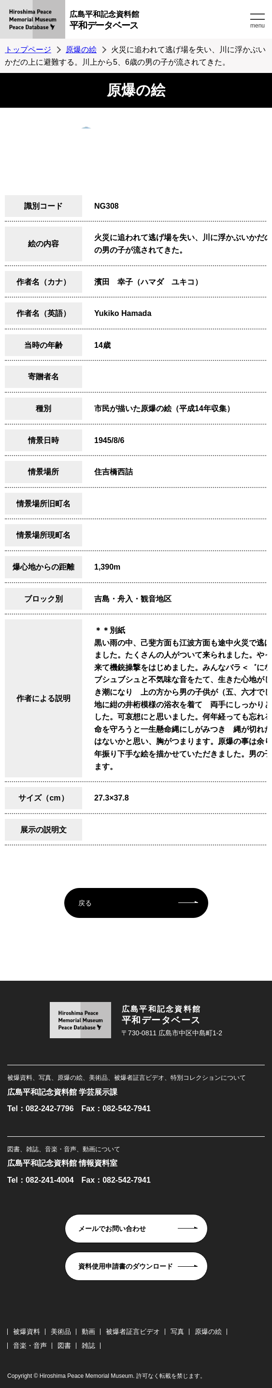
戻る (85, 903)
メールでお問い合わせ (112, 1228)
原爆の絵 (81, 49)
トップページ (28, 49)
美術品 (61, 1331)
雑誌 (88, 1345)
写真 (177, 1331)
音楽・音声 (30, 1345)
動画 (88, 1331)
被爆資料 (26, 1331)
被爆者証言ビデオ (133, 1331)
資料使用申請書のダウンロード (125, 1266)
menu (257, 25)
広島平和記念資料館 (159, 21)
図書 (64, 1345)
